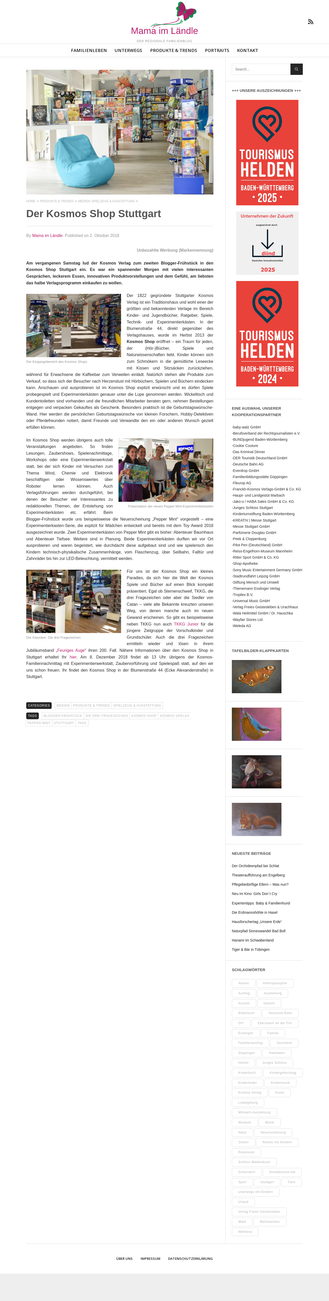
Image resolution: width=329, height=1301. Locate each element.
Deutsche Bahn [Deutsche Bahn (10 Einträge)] (280, 1040)
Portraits (217, 78)
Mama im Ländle (47, 263)
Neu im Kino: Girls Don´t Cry (254, 921)
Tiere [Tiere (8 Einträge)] (292, 1209)
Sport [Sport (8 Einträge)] (242, 1209)
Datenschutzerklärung (190, 1286)
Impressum (150, 1286)
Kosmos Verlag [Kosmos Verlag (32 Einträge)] (249, 1120)
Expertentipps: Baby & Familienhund (261, 930)
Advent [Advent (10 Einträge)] (243, 1010)
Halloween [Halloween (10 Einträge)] (277, 1080)
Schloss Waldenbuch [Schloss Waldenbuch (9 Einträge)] (254, 1189)
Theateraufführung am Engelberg (258, 902)
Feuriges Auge (71, 677)
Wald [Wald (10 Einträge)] (242, 1249)
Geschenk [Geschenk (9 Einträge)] (284, 1070)
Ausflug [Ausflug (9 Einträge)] (244, 1020)
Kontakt (247, 78)
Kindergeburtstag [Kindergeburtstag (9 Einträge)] (283, 1100)
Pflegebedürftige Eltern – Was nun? (260, 912)
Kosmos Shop (144, 743)
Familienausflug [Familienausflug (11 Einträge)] (250, 1070)
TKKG (82, 750)
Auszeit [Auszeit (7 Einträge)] (244, 1030)
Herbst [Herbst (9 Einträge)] (243, 1090)
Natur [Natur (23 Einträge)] (242, 1160)
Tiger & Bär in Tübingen (251, 977)
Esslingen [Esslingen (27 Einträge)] (245, 1060)
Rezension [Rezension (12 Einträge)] (246, 1179)
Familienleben (89, 78)
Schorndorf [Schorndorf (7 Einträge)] (246, 1199)
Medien (63, 733)
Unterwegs (128, 78)
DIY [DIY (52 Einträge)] (241, 1050)
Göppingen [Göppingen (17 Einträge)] (246, 1080)
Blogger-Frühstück (63, 743)
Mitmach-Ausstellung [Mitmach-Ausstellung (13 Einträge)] (254, 1139)
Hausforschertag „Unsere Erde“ (257, 949)
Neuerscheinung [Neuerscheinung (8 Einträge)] (273, 1160)
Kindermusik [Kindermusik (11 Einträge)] (280, 1110)
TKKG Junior (186, 651)
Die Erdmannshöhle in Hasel (254, 940)
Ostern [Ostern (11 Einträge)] (243, 1169)
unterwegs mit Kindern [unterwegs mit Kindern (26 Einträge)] (255, 1219)
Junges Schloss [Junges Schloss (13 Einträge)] (274, 1090)
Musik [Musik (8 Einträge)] (269, 1149)
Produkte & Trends (173, 78)
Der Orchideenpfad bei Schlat (255, 893)
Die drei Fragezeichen (107, 743)
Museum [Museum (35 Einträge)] (244, 1149)
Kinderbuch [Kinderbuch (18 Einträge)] (247, 1100)
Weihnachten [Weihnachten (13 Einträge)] (270, 1249)
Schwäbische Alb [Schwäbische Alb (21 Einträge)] (282, 1199)
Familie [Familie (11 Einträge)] (273, 1060)
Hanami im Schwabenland (253, 967)
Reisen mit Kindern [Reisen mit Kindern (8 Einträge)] (277, 1169)
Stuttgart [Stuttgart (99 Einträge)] (267, 1209)
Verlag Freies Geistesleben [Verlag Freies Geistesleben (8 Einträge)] (259, 1239)
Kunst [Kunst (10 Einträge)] (279, 1120)
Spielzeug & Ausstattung (137, 733)
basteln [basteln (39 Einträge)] (269, 1030)
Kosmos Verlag (174, 743)
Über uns (124, 1286)
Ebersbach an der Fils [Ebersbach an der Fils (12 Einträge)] (275, 1050)
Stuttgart (64, 750)
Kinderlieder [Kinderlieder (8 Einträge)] (247, 1110)
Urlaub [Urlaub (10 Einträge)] (243, 1229)
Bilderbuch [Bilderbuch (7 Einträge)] (246, 1040)
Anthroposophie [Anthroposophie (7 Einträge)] (275, 1010)
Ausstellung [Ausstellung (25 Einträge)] (273, 1020)
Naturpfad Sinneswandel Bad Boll (259, 958)
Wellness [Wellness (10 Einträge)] (245, 1259)
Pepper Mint (39, 750)
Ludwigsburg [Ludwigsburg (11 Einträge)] (248, 1130)
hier (73, 684)
